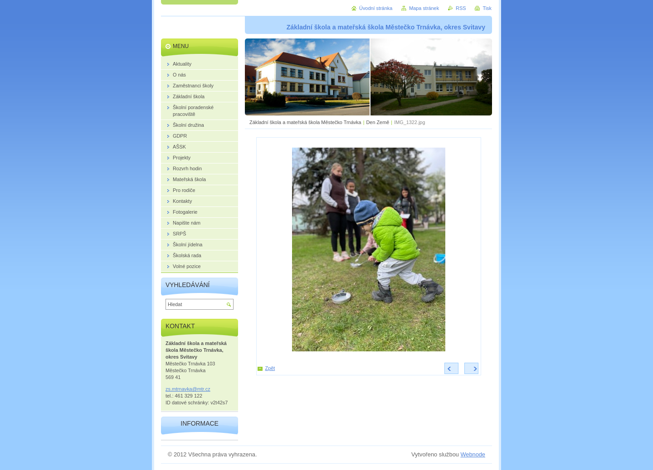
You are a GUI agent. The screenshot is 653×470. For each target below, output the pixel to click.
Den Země (377, 122)
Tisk (487, 8)
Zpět (270, 368)
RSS (461, 8)
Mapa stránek (424, 8)
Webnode (472, 454)
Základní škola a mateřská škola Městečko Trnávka (305, 122)
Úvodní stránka (375, 8)
